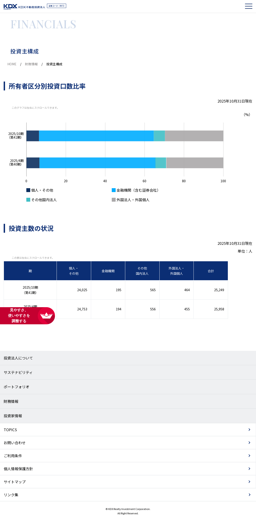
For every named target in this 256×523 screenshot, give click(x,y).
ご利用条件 (13, 455)
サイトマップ (15, 481)
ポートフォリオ (16, 386)
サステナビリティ (18, 372)
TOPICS (10, 429)
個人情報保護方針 (18, 468)
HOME (11, 64)
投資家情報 (13, 415)
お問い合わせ (15, 442)
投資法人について (18, 357)
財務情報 (31, 64)
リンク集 (11, 495)
